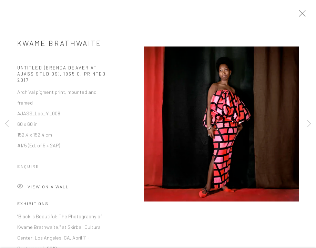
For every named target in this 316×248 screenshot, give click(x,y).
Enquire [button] (28, 167)
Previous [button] (7, 124)
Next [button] (309, 124)
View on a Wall (43, 189)
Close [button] (301, 15)
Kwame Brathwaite (59, 44)
